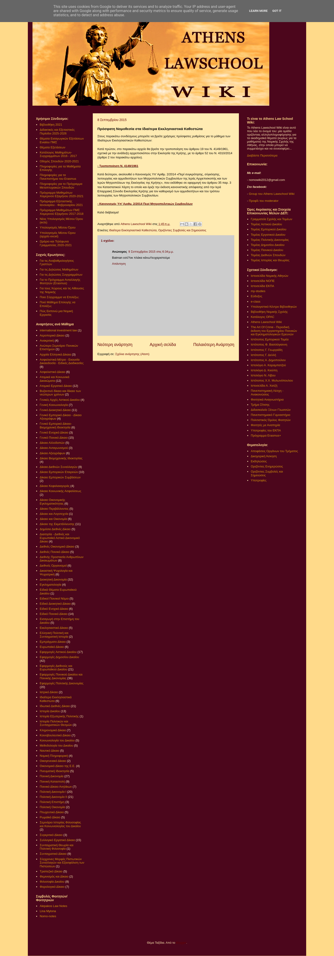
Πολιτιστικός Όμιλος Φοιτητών (271, 420)
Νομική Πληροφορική (54, 755)
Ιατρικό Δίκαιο (49, 692)
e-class (255, 301)
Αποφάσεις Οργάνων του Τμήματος (274, 451)
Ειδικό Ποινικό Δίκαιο (53, 614)
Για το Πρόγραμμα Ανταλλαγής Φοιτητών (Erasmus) (60, 281)
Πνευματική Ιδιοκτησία (54, 771)
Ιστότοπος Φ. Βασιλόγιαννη (269, 344)
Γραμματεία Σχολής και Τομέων (271, 219)
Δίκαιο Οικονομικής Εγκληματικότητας (52, 501)
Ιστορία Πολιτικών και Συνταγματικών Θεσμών (56, 723)
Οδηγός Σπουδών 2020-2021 (59, 161)
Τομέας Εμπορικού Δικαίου (268, 229)
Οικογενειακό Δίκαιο (53, 761)
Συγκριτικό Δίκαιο (51, 835)
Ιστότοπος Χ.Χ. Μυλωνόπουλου (272, 380)
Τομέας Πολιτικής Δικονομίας (270, 239)
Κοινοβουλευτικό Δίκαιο (55, 735)
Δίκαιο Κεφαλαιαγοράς (55, 486)
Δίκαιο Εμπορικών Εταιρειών (59, 472)
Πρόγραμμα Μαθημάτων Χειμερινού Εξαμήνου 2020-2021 (61, 194)
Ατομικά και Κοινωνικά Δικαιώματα (54, 378)
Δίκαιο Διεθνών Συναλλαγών (58, 467)
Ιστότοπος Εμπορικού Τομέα (270, 339)
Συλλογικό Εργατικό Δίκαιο (57, 840)
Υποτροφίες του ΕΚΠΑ (266, 430)
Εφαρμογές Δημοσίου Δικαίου (59, 657)
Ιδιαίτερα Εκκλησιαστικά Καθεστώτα (133, 230)
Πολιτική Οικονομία (52, 807)
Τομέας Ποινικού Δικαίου (267, 250)
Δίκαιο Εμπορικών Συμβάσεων (60, 477)
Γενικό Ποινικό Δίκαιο (53, 437)
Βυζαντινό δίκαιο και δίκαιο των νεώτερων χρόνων (60, 392)
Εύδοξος (256, 296)
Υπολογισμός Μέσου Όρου (57, 227)
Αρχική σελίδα (163, 344)
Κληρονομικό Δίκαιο (53, 730)
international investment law (58, 330)
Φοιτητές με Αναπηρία (265, 425)
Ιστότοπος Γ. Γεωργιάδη (267, 350)
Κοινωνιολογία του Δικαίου (57, 740)
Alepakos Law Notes (53, 906)
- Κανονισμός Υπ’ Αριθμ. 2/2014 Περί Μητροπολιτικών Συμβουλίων (145, 204)
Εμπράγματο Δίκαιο (53, 641)
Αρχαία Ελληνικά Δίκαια (55, 354)
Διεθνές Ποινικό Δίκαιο (54, 552)
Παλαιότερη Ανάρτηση (213, 344)
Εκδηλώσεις (259, 461)
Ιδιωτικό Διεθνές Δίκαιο (55, 706)
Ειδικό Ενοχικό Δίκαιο (54, 608)
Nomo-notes (48, 916)
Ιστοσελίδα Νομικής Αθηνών (269, 275)
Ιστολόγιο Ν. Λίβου (263, 375)
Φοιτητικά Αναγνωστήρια (267, 399)
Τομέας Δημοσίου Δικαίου (267, 245)
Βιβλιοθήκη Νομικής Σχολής (269, 311)
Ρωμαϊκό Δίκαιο (50, 817)
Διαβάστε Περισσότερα (262, 155)
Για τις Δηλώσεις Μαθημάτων (59, 269)
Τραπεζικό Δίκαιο (51, 871)
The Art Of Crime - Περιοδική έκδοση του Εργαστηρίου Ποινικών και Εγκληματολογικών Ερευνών (274, 330)
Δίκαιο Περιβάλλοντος (54, 508)
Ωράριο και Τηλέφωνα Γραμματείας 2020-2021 (56, 243)
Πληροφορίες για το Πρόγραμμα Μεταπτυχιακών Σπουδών (61, 185)
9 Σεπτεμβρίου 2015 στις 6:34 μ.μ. (151, 251)
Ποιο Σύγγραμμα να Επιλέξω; (59, 297)
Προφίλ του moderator (264, 200)
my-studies (258, 291)
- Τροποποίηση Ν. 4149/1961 (117, 166)
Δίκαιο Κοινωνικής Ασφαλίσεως (60, 491)
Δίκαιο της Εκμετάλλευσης (57, 524)
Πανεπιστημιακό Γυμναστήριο (270, 415)
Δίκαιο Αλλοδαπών (52, 442)
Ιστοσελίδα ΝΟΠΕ (263, 281)
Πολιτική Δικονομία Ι (53, 791)
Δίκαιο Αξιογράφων (52, 453)
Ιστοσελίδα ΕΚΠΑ (262, 286)
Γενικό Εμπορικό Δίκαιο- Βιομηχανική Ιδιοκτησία (56, 425)
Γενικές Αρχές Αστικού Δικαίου (60, 399)
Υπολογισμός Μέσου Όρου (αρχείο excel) (57, 234)
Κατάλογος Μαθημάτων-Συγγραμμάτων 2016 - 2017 (58, 154)
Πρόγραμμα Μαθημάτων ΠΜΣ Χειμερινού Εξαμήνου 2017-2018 (61, 211)
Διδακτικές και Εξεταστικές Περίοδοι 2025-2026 (57, 131)
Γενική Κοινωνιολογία (54, 405)
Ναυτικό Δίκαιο (49, 750)
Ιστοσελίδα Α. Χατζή (264, 385)
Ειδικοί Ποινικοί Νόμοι (54, 598)
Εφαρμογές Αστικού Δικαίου (58, 652)
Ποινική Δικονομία (51, 776)
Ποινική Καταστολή (52, 781)
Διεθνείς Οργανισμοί (53, 565)
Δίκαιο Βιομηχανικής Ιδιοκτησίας (61, 458)
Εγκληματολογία (50, 584)
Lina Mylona (48, 911)
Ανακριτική (47, 340)
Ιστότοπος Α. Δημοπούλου (268, 360)
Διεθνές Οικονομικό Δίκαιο (57, 546)
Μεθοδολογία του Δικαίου (56, 745)
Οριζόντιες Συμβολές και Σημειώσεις (182, 230)
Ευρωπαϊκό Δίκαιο (52, 647)
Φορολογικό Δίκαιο (52, 886)
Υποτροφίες (259, 480)
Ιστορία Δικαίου (50, 711)
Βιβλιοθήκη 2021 (51, 124)
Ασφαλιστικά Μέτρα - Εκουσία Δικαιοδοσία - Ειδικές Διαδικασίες (62, 361)
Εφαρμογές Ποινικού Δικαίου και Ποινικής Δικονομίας (61, 676)
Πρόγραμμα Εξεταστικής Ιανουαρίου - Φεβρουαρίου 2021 (61, 203)
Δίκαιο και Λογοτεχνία (54, 514)
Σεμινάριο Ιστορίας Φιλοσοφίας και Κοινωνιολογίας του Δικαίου (60, 824)
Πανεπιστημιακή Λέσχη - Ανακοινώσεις (267, 392)
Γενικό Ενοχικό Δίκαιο (54, 432)
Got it (277, 11)
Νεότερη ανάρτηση (114, 344)
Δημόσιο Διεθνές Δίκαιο (55, 529)
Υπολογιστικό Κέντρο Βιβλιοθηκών (274, 306)
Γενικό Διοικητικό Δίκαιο (55, 410)
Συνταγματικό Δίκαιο (53, 853)
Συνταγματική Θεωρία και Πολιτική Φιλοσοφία (56, 847)
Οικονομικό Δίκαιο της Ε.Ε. (57, 766)
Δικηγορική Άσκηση (264, 456)
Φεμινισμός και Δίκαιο (54, 876)
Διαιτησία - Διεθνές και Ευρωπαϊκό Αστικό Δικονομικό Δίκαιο (60, 537)
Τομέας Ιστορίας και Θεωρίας (270, 260)
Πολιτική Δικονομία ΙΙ (53, 797)
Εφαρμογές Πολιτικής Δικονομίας (62, 683)
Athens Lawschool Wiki (266, 322)
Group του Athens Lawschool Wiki (271, 194)
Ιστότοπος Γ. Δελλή (263, 355)
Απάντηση (119, 263)
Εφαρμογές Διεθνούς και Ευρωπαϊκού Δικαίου (56, 667)
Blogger (181, 942)
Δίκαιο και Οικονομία (53, 519)
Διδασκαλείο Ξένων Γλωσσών (271, 409)
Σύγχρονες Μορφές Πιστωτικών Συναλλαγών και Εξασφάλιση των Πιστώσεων (62, 862)
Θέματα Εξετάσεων (52, 147)
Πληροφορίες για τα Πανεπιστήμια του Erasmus (58, 176)
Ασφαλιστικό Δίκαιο (52, 372)
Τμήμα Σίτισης (260, 404)
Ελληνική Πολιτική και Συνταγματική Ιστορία (54, 634)
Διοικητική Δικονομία (53, 579)
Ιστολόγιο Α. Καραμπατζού (268, 365)
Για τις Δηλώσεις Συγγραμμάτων (61, 274)
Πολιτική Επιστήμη (52, 802)
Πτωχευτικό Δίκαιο (52, 812)
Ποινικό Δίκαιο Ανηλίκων (56, 786)
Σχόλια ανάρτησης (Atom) (132, 354)
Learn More (258, 11)
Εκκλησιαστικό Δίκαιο (54, 628)
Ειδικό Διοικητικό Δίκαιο (55, 603)
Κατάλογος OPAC (262, 317)
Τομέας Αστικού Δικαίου (266, 224)
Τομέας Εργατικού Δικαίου (268, 234)
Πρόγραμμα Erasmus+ (266, 435)
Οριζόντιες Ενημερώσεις (267, 466)
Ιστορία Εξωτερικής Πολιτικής (59, 716)
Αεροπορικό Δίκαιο (52, 335)
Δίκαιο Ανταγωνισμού (54, 448)
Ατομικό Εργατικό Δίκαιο (56, 386)
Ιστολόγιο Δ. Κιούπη (264, 370)
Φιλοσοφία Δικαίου (52, 881)
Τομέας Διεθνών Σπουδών (268, 255)
